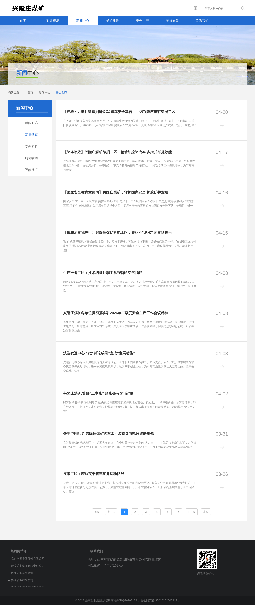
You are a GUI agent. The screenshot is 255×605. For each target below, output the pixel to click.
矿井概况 (52, 20)
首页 (23, 20)
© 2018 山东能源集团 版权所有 (94, 600)
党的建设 (112, 20)
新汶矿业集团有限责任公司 (27, 565)
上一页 (111, 511)
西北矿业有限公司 (22, 573)
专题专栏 (31, 146)
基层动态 (61, 92)
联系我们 (202, 20)
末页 (206, 511)
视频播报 (31, 170)
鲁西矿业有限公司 (22, 580)
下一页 (191, 511)
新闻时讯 (31, 123)
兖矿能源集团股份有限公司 (27, 558)
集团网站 (192, 8)
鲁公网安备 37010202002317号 (160, 600)
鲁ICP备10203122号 (127, 600)
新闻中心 (82, 20)
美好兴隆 (172, 20)
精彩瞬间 (31, 158)
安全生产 (142, 20)
